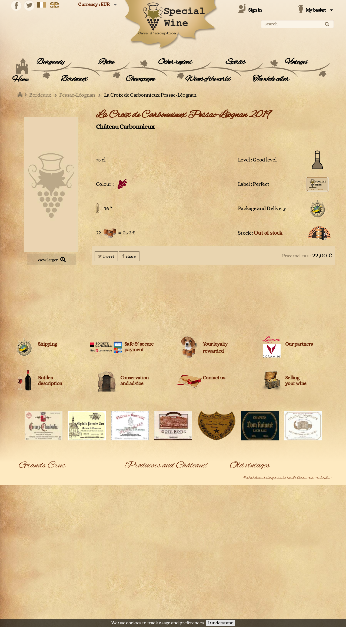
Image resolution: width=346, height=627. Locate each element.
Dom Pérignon (29, 520)
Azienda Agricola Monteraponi (146, 520)
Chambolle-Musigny (82, 491)
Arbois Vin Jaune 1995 (245, 477)
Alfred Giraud (134, 498)
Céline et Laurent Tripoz (141, 577)
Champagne (140, 79)
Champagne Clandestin (189, 577)
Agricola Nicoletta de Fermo (143, 491)
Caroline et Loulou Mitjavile (192, 570)
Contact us (214, 378)
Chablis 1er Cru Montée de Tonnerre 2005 (260, 505)
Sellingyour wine (296, 380)
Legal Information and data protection (201, 612)
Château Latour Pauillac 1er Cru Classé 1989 (261, 598)
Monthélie (26, 556)
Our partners (298, 344)
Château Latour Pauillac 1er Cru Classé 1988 (261, 606)
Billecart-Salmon (184, 541)
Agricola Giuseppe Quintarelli (194, 484)
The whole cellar (271, 79)
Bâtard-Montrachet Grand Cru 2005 (255, 484)
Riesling (73, 591)
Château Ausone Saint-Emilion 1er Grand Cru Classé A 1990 (272, 541)
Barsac (72, 477)
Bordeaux (73, 79)
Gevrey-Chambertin (82, 520)
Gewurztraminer (31, 527)
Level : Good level (257, 160)
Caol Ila (178, 563)
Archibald (180, 505)
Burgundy (50, 62)
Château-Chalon (79, 498)
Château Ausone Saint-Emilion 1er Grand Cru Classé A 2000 (272, 548)
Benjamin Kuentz (185, 534)
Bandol (24, 477)
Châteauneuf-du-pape (35, 505)
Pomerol (74, 570)
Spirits (235, 62)
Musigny (25, 563)
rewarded (213, 351)
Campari (130, 556)
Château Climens (136, 606)
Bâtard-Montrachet (32, 484)
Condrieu (74, 505)
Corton (24, 512)
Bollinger (179, 548)
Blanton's (131, 548)
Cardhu (129, 570)
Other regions (174, 62)
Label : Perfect (253, 184)
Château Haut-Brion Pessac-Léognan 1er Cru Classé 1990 (270, 570)
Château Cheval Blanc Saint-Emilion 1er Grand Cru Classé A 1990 (275, 563)
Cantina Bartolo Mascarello (192, 556)
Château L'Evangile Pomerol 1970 (253, 577)
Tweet (106, 256)
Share (129, 256)
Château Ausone (185, 584)
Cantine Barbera (136, 563)
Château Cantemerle (139, 598)
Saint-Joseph (76, 606)
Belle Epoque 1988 (243, 491)
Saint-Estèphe (29, 606)
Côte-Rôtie (75, 512)
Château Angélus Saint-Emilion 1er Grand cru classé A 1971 (271, 534)
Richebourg (27, 591)
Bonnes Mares (78, 484)
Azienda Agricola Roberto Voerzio (197, 520)
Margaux (74, 541)
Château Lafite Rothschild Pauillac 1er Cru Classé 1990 (268, 591)
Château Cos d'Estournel (190, 606)
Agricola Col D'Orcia (138, 484)
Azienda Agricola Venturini (143, 527)
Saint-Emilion (77, 598)
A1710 (128, 477)
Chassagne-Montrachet (35, 498)
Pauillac (73, 563)
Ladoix (72, 534)
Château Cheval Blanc (188, 598)
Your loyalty (215, 344)
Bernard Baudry (135, 541)
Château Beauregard (139, 591)
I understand (220, 623)
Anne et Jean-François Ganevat (146, 505)
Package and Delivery (262, 208)
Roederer (26, 598)
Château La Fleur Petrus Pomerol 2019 (257, 584)
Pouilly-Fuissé (28, 584)
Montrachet (76, 556)
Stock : (260, 232)
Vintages (296, 62)
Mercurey (26, 548)
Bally (176, 527)
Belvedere (131, 534)
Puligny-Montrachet (81, 584)
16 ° (108, 208)
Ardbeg (129, 512)
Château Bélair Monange (190, 591)
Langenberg (27, 541)
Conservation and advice (134, 380)
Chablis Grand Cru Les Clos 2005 (252, 512)
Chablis (24, 491)
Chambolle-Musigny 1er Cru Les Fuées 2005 (260, 520)
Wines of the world (207, 79)
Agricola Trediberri (186, 491)
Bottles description (50, 380)
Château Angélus (136, 584)
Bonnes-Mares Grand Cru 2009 (252, 498)
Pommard (26, 577)
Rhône (106, 62)
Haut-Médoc (77, 527)
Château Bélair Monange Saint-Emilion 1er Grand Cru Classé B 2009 (277, 556)
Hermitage (26, 534)
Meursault (75, 548)
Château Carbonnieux (125, 126)
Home (20, 80)
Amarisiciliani (182, 498)
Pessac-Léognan (31, 570)
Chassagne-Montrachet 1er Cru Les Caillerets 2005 (265, 527)
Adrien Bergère (184, 477)
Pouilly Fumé (76, 577)
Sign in (255, 10)
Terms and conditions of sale (250, 612)
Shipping (47, 344)
